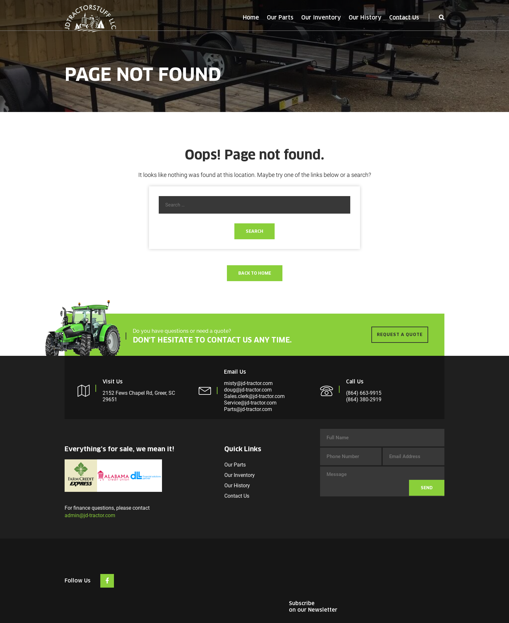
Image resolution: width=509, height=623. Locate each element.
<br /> (395, 572)
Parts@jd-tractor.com (248, 409)
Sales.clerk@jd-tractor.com (254, 396)
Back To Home (254, 273)
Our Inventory (321, 17)
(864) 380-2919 (363, 399)
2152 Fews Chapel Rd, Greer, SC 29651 (139, 396)
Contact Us (404, 17)
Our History (365, 17)
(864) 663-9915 (363, 393)
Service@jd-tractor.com (250, 403)
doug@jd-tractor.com (248, 390)
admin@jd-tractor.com (90, 515)
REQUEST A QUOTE (400, 334)
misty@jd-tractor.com (248, 383)
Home (251, 17)
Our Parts (280, 17)
